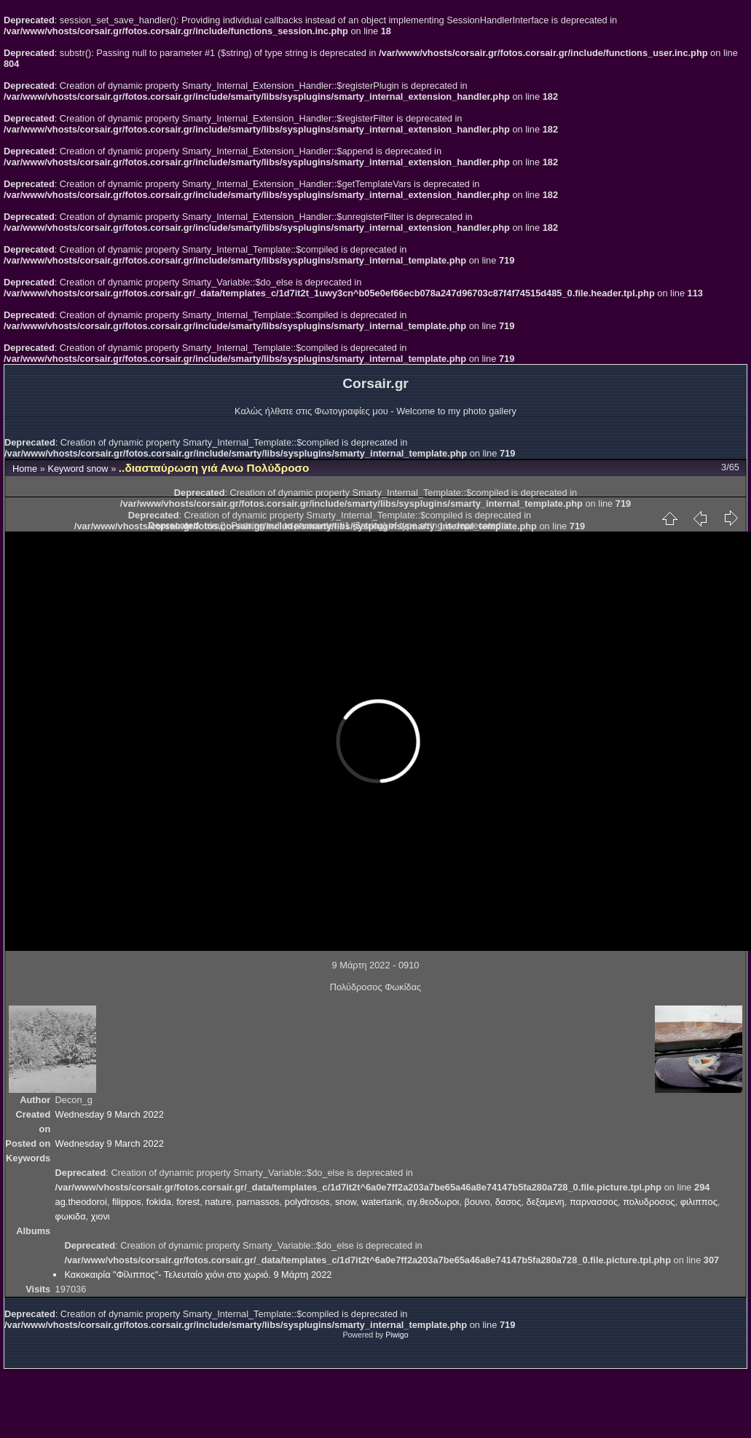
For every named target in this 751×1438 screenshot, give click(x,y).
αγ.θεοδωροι (433, 1201)
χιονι (100, 1216)
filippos (126, 1201)
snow (98, 468)
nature (218, 1201)
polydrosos (307, 1201)
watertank (381, 1201)
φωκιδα (70, 1216)
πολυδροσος (649, 1201)
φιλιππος (698, 1201)
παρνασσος (594, 1201)
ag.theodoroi (81, 1201)
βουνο (477, 1201)
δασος (508, 1201)
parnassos (258, 1201)
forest (188, 1201)
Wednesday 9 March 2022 (109, 1114)
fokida (158, 1201)
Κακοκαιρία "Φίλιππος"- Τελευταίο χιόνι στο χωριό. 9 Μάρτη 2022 (197, 1274)
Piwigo (396, 1334)
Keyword (65, 468)
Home (24, 468)
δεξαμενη (546, 1201)
